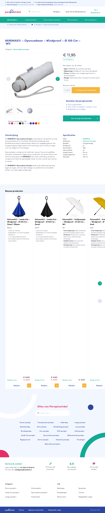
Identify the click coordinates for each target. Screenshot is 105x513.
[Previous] (8, 79)
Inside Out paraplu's (12, 492)
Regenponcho (25, 439)
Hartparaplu (35, 497)
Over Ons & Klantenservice (76, 12)
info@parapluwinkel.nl (23, 470)
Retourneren (61, 497)
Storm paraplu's (91, 20)
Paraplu (38, 24)
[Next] (58, 79)
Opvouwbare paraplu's (52, 20)
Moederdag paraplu (61, 427)
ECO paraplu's (72, 20)
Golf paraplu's (36, 488)
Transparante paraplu (46, 422)
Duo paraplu (44, 431)
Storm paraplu (43, 439)
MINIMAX (86, 139)
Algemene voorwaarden (36, 510)
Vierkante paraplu (62, 439)
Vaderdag (64, 422)
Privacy (21, 510)
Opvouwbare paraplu (21, 49)
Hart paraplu (42, 427)
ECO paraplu (62, 431)
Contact (81, 492)
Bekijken (17, 385)
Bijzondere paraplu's (52, 444)
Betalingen (61, 488)
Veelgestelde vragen (85, 497)
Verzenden (82, 488)
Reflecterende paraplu (75, 435)
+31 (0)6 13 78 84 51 (27, 467)
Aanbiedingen (62, 492)
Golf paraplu (79, 431)
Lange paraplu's (31, 20)
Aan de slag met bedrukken (84, 118)
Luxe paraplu (80, 427)
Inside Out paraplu (28, 435)
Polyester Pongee (89, 141)
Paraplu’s (56, 12)
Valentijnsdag (25, 427)
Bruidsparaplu (26, 431)
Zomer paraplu (25, 422)
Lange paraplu (80, 422)
